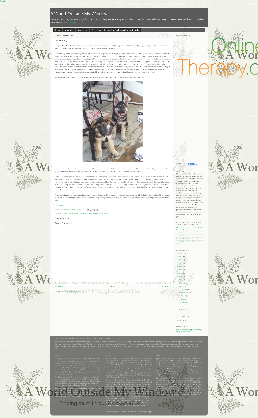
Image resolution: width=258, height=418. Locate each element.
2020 (181, 266)
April (183, 306)
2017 (181, 276)
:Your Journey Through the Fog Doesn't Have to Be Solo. (115, 30)
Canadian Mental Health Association (188, 239)
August (183, 296)
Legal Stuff (69, 30)
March (183, 309)
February (184, 313)
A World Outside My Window (79, 13)
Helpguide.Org (60, 205)
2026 (181, 253)
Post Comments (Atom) (72, 292)
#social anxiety (74, 213)
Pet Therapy (184, 302)
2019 (181, 270)
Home (57, 30)
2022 (181, 263)
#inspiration (64, 213)
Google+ (3, 1)
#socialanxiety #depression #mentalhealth (94, 213)
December (184, 289)
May (183, 299)
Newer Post (60, 286)
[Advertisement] (189, 120)
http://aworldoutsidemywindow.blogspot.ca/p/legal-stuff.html (189, 331)
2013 (181, 320)
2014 (181, 286)
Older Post (166, 286)
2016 (181, 280)
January (184, 316)
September (185, 292)
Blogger (149, 412)
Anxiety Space (181, 236)
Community (82, 30)
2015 (181, 283)
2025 (181, 256)
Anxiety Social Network (184, 233)
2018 (181, 273)
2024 (181, 260)
